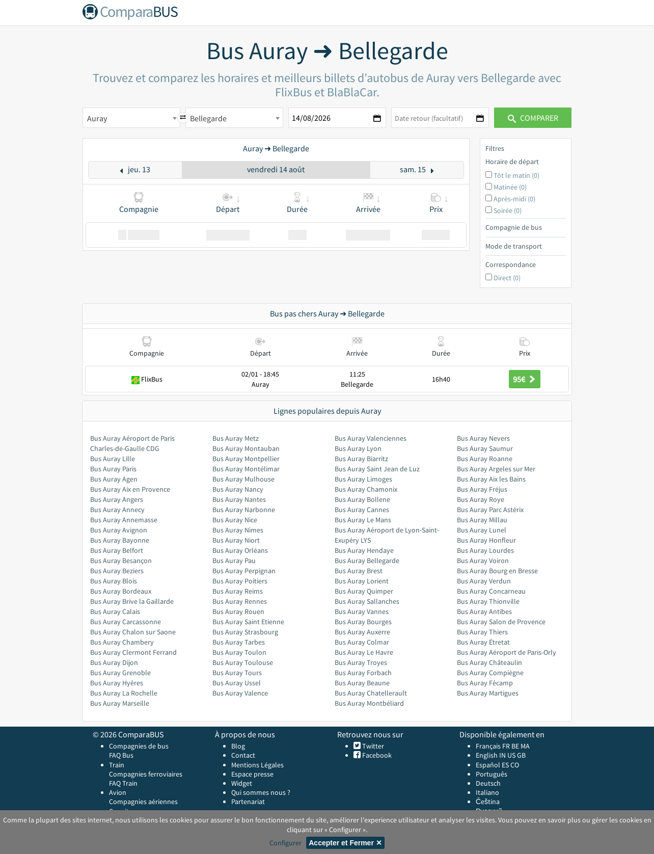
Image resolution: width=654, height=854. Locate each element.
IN (502, 755)
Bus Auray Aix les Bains (491, 479)
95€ (524, 379)
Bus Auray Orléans (240, 550)
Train (116, 764)
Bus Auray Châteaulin (489, 662)
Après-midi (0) (514, 198)
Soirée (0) (508, 210)
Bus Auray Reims (237, 591)
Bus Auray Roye (480, 499)
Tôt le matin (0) (516, 175)
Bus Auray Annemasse (123, 519)
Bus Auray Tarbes (238, 642)
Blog (238, 746)
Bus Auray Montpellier (246, 458)
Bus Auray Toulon (239, 652)
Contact (243, 755)
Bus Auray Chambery (122, 642)
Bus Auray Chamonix (366, 489)
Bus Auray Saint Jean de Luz (377, 468)
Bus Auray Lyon (358, 448)
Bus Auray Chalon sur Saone (133, 631)
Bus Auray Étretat (483, 642)
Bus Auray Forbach (363, 672)
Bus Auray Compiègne (490, 672)
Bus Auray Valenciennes (370, 438)
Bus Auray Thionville (488, 601)
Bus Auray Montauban (246, 448)
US (511, 755)
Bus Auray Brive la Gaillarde (132, 601)
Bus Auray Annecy (117, 509)
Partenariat (248, 801)
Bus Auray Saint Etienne (248, 621)
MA (525, 746)
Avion (117, 792)
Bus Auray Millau (482, 519)
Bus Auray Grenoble (120, 672)
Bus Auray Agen (114, 479)
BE (515, 746)
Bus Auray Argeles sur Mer (496, 468)
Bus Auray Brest (359, 570)
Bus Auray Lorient (362, 580)
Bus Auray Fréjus (482, 489)
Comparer (533, 118)
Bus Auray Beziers (117, 570)
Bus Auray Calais (115, 611)
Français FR (493, 746)
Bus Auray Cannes (362, 509)
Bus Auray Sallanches (367, 601)
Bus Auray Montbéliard (369, 703)
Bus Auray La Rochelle (123, 693)
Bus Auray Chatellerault (371, 693)
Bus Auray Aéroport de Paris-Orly (506, 652)
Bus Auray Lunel (481, 530)
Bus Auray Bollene (362, 499)
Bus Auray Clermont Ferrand (133, 652)
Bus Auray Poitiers (239, 580)
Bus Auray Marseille (119, 703)
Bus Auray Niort (236, 540)
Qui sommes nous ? (260, 792)
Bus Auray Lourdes (485, 550)
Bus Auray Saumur (485, 448)
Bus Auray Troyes (361, 662)
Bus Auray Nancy (237, 489)
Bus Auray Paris (113, 468)
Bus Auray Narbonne (243, 509)
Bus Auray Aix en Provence (130, 489)
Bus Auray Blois (113, 580)
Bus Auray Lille (112, 458)
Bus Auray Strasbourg (245, 631)
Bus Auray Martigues (488, 693)
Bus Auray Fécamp (485, 682)
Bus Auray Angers (116, 499)
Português (491, 774)
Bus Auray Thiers (482, 631)
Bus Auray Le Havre (364, 652)
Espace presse (252, 774)
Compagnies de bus (139, 746)
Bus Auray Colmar (362, 642)
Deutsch (488, 783)
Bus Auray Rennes (239, 601)
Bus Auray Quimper (364, 591)
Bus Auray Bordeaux (120, 591)
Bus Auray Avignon (118, 530)
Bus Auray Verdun (484, 580)
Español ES (493, 764)
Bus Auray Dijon (114, 662)
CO (514, 764)
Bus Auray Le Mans (363, 519)
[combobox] (131, 118)
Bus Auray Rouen (238, 611)
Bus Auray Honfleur (486, 540)
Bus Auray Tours (237, 672)
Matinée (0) (510, 187)
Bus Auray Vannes (362, 611)
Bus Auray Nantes (239, 499)
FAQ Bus (121, 755)
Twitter (372, 746)
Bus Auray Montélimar (246, 468)
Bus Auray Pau (234, 560)
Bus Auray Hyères (116, 682)
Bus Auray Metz (235, 438)
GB (521, 755)
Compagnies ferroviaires (145, 774)
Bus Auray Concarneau (491, 591)
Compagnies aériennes (143, 801)
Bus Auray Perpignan (244, 570)
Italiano (487, 792)
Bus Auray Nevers (483, 438)
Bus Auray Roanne (484, 458)
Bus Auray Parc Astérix (490, 509)
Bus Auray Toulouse (242, 662)
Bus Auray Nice (234, 519)
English (487, 755)
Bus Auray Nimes (237, 530)
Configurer (285, 842)
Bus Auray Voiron (483, 560)
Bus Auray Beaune (362, 682)
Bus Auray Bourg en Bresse (497, 570)
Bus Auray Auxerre (362, 631)
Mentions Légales (257, 764)
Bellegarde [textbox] (208, 118)
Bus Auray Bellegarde (367, 560)
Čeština (488, 801)
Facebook (376, 755)
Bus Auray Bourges (363, 621)
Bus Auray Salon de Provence (501, 621)
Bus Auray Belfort (116, 550)
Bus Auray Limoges (363, 479)
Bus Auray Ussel (236, 682)
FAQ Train (123, 783)
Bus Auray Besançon (121, 560)
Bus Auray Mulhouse (243, 479)
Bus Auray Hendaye (364, 550)
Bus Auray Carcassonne (125, 621)
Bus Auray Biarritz (361, 458)
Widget (241, 783)
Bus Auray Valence (240, 693)
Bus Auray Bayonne (119, 540)
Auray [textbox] (97, 118)
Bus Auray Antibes (484, 611)
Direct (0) (507, 277)
